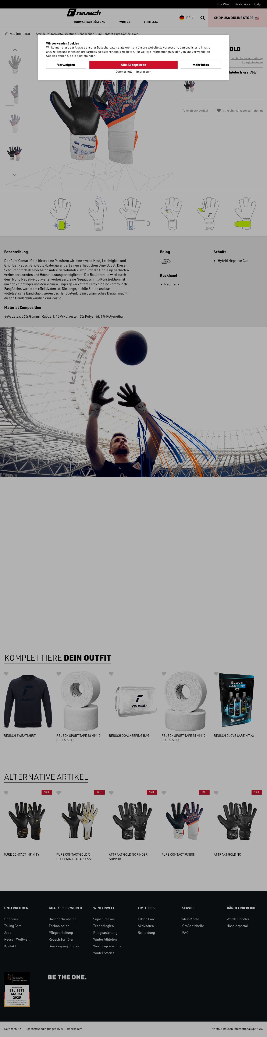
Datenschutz (124, 71)
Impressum (143, 71)
